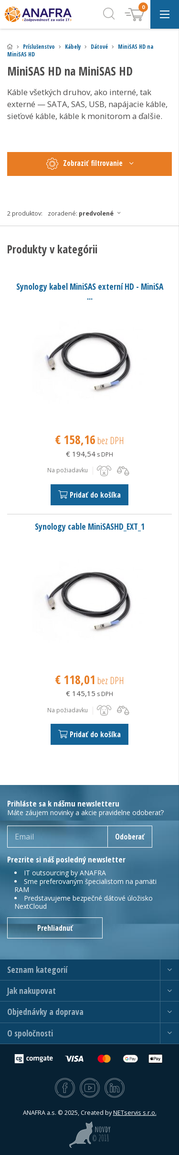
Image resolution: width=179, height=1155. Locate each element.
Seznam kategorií (37, 969)
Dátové (99, 47)
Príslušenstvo (39, 47)
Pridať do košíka (89, 495)
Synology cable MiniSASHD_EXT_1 (90, 526)
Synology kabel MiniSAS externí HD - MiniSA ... (89, 291)
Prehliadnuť (55, 928)
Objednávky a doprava (45, 1011)
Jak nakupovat (31, 990)
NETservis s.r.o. (135, 1113)
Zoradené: (87, 213)
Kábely (73, 47)
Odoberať (130, 836)
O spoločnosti (30, 1033)
